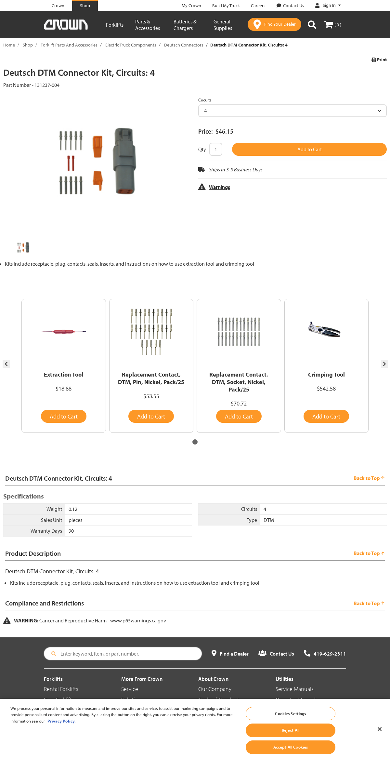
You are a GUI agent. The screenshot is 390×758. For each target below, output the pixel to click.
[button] (195, 442)
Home (9, 45)
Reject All (290, 739)
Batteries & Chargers (185, 24)
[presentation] (6, 364)
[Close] (379, 738)
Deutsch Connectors (183, 45)
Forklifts (115, 24)
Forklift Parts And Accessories (69, 45)
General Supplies (223, 24)
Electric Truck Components (130, 45)
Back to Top (369, 478)
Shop (28, 45)
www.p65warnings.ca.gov (138, 620)
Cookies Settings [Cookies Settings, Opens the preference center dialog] (290, 722)
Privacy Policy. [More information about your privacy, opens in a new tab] (61, 729)
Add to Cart (309, 149)
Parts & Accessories (147, 24)
